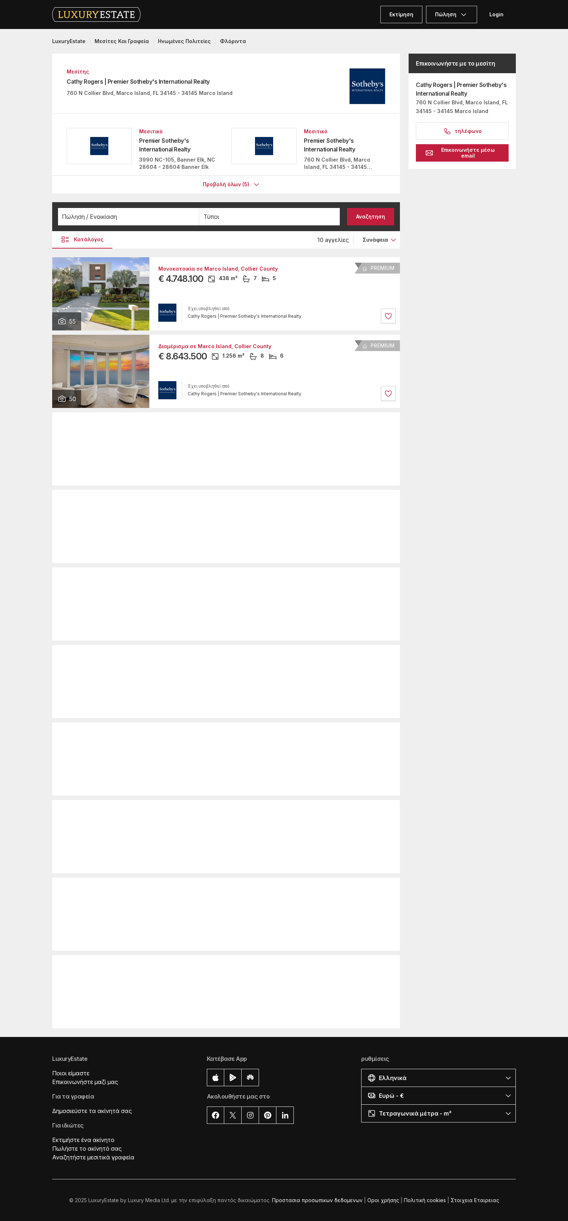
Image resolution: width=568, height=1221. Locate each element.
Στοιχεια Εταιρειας (475, 1200)
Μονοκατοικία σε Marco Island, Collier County (218, 268)
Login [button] (496, 14)
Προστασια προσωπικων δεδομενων (317, 1200)
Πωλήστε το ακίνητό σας (87, 1148)
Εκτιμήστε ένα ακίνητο (83, 1139)
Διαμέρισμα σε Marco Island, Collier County (214, 346)
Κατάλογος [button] (82, 239)
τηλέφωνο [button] (462, 131)
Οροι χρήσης (383, 1200)
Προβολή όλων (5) (232, 184)
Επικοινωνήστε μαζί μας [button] (85, 1081)
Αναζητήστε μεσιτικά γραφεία (93, 1156)
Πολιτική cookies (425, 1200)
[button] (128, 216)
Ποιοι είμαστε (70, 1072)
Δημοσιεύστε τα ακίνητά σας (92, 1110)
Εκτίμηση (401, 14)
